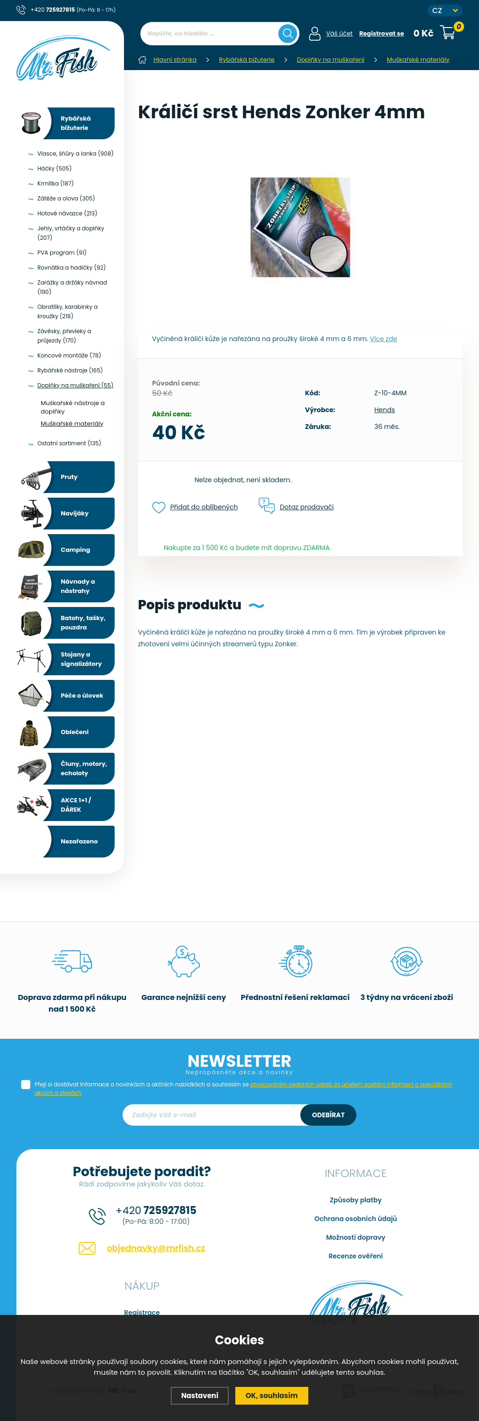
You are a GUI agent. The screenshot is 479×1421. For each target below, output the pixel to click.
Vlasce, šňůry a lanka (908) (75, 153)
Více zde (383, 338)
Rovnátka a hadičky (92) (71, 267)
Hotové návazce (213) (67, 213)
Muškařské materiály (72, 423)
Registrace (142, 1312)
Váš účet (339, 33)
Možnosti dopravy (355, 1237)
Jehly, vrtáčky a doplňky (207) (70, 233)
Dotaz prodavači (296, 506)
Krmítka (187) (55, 183)
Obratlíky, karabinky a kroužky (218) (67, 311)
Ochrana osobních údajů (355, 1218)
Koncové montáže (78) (69, 355)
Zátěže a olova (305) (66, 198)
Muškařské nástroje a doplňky (73, 407)
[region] (219, 52)
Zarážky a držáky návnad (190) (72, 287)
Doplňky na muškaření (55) (75, 385)
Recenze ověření (355, 1256)
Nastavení (199, 1395)
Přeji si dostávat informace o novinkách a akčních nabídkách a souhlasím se (243, 1088)
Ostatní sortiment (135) (69, 443)
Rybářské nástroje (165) (70, 370)
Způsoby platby (356, 1200)
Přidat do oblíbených (195, 508)
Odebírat (328, 1115)
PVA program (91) (62, 253)
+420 (73, 10)
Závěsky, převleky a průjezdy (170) (64, 335)
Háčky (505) (54, 168)
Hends (384, 409)
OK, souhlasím (272, 1395)
